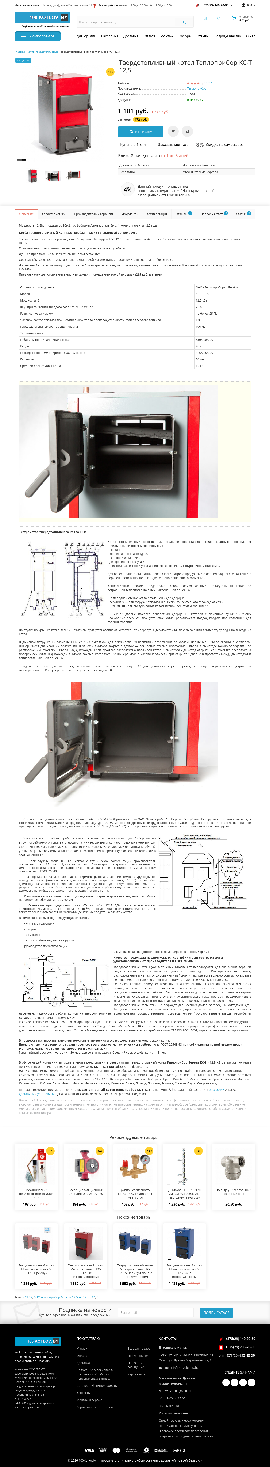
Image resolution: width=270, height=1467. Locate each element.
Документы (130, 214)
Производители (139, 1356)
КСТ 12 (27, 1297)
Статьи (243, 213)
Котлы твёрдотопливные (42, 51)
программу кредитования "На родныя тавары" (176, 191)
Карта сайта (136, 1374)
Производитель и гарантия (94, 214)
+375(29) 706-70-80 (237, 1347)
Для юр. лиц (86, 36)
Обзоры (185, 36)
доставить (26, 1094)
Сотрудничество (227, 36)
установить (45, 1094)
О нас (250, 36)
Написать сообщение (136, 1365)
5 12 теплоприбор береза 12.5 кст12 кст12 (64, 1297)
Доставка (130, 36)
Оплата (149, 36)
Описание (26, 214)
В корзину (141, 132)
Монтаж (166, 36)
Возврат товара (139, 1348)
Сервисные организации (95, 1407)
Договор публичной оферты (97, 1386)
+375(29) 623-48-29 (240, 1355)
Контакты (83, 1393)
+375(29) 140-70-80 (215, 5)
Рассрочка (109, 36)
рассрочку (216, 1090)
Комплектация (156, 214)
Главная (20, 51)
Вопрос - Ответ (214, 213)
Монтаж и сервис (89, 1400)
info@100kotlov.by (185, 1368)
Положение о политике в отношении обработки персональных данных (95, 1374)
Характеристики (54, 214)
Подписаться (216, 1312)
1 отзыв (208, 82)
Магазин (83, 1348)
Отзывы (203, 36)
